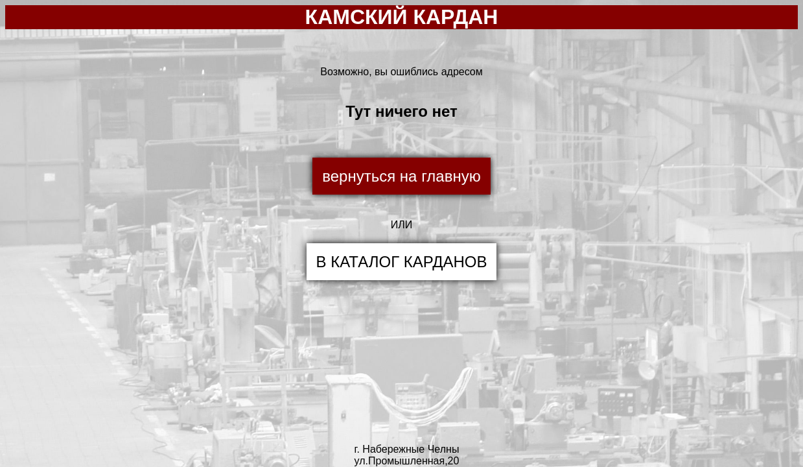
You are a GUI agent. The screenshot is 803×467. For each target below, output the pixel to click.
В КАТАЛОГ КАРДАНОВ (401, 261)
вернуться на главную (401, 176)
